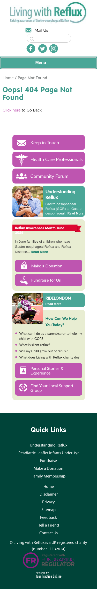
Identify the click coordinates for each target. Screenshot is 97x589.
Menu (47, 63)
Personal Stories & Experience (47, 370)
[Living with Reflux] (48, 12)
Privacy (48, 502)
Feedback (48, 517)
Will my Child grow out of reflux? (43, 351)
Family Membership (48, 476)
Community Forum (50, 176)
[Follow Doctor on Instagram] (53, 48)
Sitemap (48, 509)
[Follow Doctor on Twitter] (42, 48)
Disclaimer (49, 494)
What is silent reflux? (34, 345)
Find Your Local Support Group (52, 388)
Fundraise (48, 460)
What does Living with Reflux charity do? (49, 357)
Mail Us (41, 30)
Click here (12, 109)
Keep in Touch (45, 142)
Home (9, 77)
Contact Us (48, 533)
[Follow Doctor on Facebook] (30, 48)
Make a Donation (47, 265)
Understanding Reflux (60, 194)
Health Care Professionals (57, 159)
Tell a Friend (48, 525)
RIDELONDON (58, 297)
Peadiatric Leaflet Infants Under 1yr (48, 453)
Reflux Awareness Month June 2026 (40, 230)
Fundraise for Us (46, 279)
